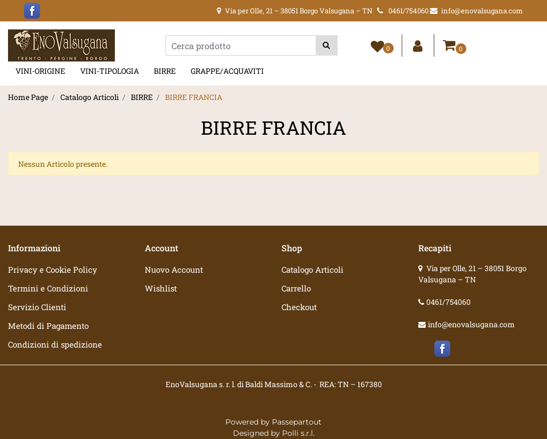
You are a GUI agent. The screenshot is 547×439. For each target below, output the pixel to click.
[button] (327, 45)
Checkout (299, 307)
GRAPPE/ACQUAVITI (227, 71)
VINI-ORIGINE (40, 71)
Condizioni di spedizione (55, 344)
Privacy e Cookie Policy (52, 269)
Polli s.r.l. (298, 433)
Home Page (28, 97)
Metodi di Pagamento (48, 325)
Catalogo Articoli (89, 97)
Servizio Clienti (37, 307)
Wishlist (161, 288)
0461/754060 (448, 302)
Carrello (296, 288)
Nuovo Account (174, 269)
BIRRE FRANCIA (193, 97)
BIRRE (165, 71)
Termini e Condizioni (48, 288)
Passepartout (297, 422)
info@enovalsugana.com (471, 324)
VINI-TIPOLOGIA (109, 71)
